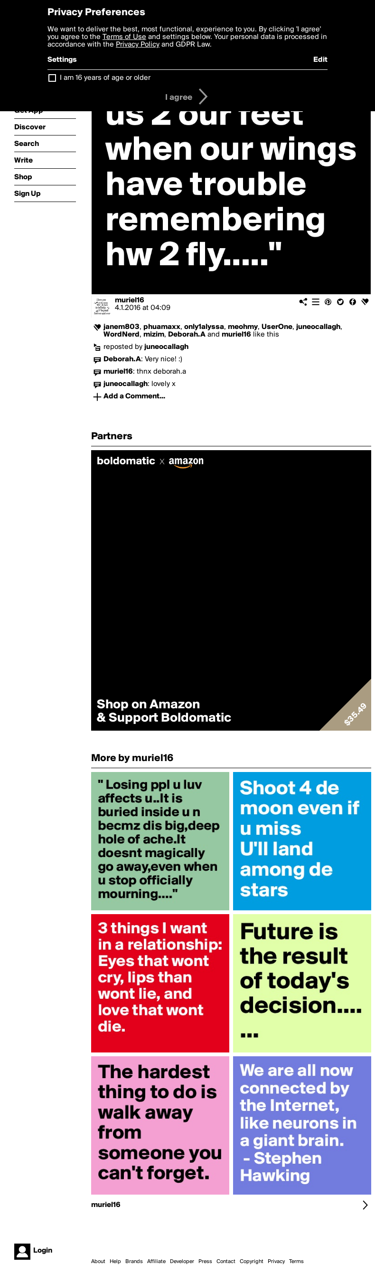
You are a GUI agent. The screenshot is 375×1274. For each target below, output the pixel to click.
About (98, 1261)
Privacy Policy (137, 44)
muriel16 (129, 300)
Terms (296, 1261)
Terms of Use (124, 37)
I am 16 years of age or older (105, 78)
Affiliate (156, 1261)
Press (205, 1261)
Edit (320, 60)
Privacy (276, 1261)
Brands (134, 1261)
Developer (182, 1261)
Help (115, 1261)
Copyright (251, 1261)
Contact (225, 1261)
